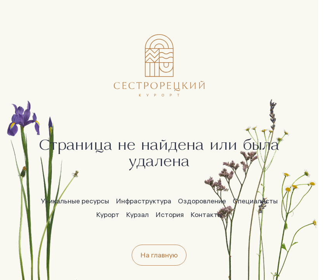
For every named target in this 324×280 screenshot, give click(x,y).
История (169, 214)
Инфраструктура (143, 200)
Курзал (137, 214)
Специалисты (255, 200)
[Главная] (159, 65)
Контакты (206, 214)
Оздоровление (202, 200)
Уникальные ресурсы (75, 200)
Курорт (107, 214)
